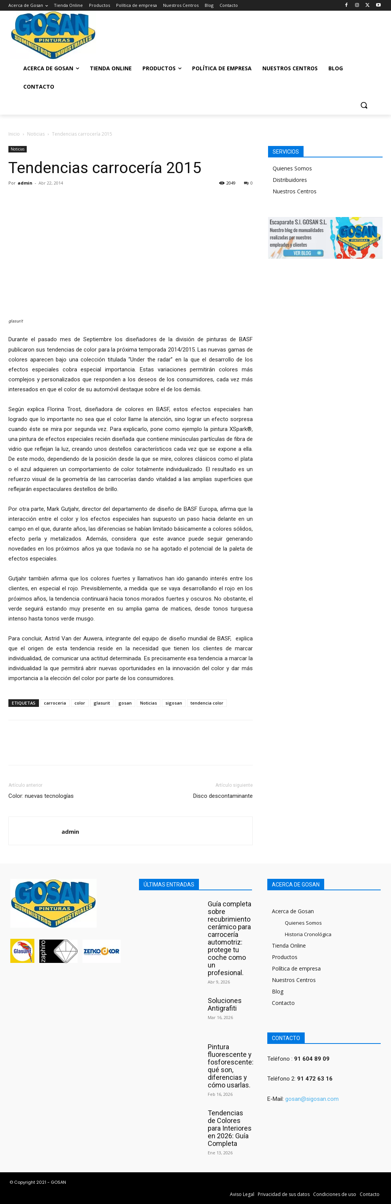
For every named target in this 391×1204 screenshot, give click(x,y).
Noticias (36, 134)
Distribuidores (290, 179)
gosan (125, 703)
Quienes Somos (292, 168)
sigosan (173, 703)
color (79, 703)
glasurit (102, 703)
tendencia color (207, 703)
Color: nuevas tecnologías (41, 795)
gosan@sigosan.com (312, 1098)
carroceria (55, 703)
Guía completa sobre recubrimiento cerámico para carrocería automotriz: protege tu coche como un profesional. (229, 938)
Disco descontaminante (223, 795)
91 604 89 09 (312, 1058)
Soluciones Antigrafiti (225, 1004)
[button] (364, 105)
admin (25, 183)
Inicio (14, 134)
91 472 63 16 (315, 1078)
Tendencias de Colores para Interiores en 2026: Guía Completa (230, 1128)
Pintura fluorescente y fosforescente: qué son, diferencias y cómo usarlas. (231, 1066)
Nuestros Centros (295, 191)
